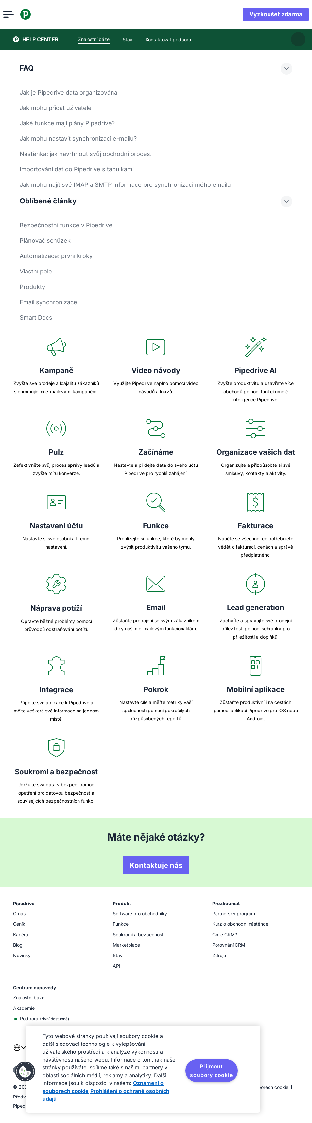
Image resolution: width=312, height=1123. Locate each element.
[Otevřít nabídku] (18, 14)
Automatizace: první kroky (56, 256)
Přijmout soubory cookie (211, 1070)
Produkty (32, 286)
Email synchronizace (48, 302)
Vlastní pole (36, 271)
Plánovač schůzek (45, 240)
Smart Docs (36, 317)
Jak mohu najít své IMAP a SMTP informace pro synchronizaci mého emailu (125, 184)
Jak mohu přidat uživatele (56, 107)
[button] (25, 1071)
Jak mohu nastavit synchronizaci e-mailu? (78, 138)
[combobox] (19, 1051)
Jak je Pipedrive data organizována (68, 92)
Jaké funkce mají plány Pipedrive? (67, 123)
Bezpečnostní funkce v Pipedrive (66, 225)
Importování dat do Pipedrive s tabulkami (77, 169)
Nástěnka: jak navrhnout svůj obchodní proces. (86, 153)
